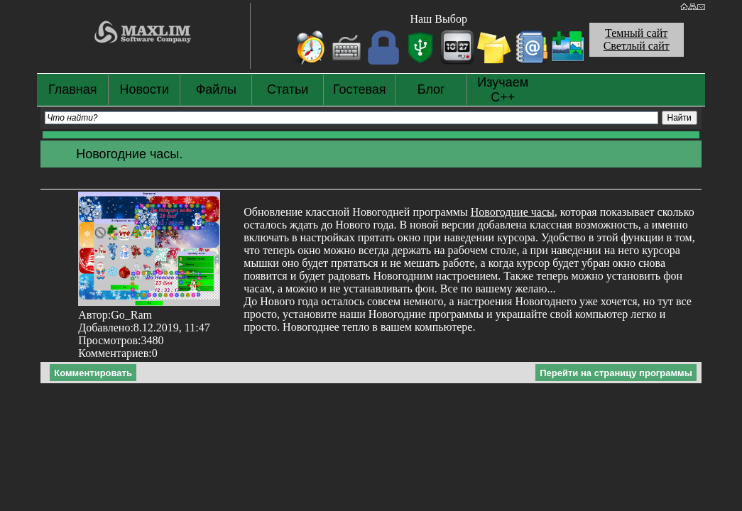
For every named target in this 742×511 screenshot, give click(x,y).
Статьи (287, 89)
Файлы (216, 89)
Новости (144, 89)
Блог (431, 89)
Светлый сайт (637, 46)
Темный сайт (636, 33)
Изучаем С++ (502, 89)
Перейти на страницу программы (616, 373)
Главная (72, 89)
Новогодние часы (513, 212)
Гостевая (359, 89)
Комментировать (93, 373)
